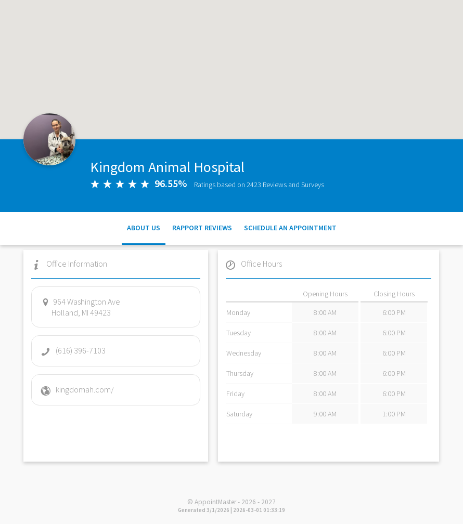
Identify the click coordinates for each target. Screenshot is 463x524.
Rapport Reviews (202, 227)
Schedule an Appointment (290, 227)
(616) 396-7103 (73, 350)
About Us (143, 227)
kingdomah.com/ (77, 389)
